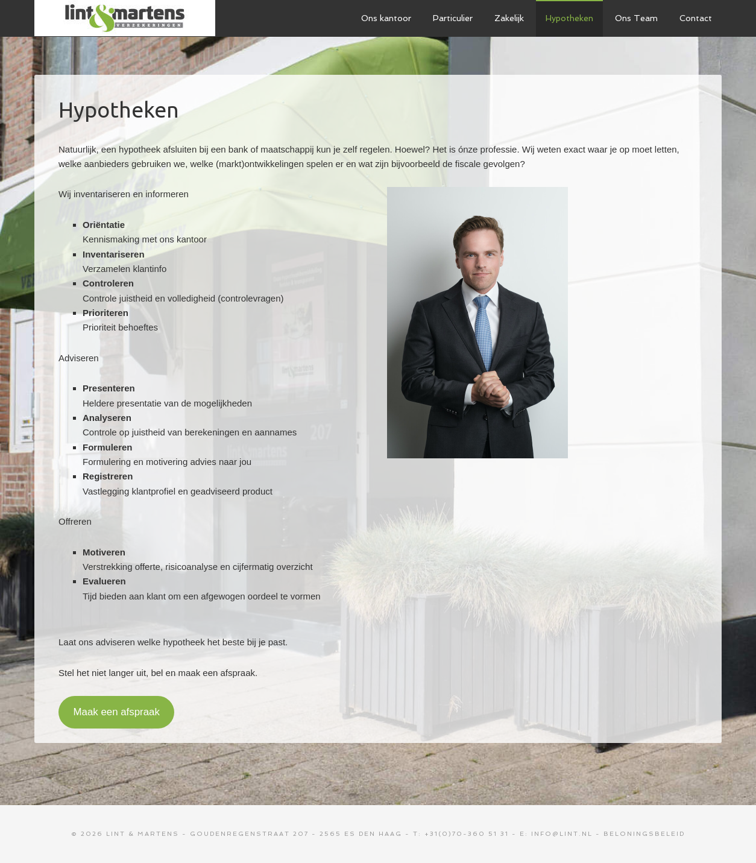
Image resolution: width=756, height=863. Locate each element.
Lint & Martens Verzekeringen (124, 18)
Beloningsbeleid (644, 833)
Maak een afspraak (116, 712)
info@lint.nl (562, 833)
